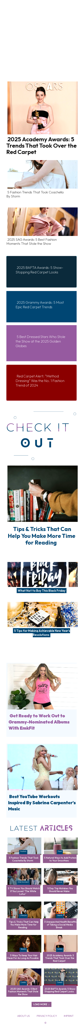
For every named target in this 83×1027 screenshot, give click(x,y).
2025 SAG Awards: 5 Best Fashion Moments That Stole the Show (31, 241)
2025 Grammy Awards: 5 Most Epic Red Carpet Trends (40, 304)
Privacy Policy (47, 1015)
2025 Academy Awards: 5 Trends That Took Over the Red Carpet (41, 145)
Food (60, 851)
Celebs (59, 949)
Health (59, 915)
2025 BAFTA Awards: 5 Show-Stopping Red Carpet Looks (39, 269)
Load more (41, 1004)
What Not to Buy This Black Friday (41, 590)
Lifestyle (23, 915)
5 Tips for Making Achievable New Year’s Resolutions (42, 633)
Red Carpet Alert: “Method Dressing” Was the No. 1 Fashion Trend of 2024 (40, 380)
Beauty (23, 949)
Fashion (23, 851)
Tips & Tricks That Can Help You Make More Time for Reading (41, 535)
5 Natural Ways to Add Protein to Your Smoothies (60, 859)
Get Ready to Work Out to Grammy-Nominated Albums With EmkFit (39, 722)
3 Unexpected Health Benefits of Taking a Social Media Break (60, 924)
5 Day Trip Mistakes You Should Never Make (60, 890)
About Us (23, 1015)
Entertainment (23, 882)
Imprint (69, 1015)
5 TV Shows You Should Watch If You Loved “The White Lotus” (24, 891)
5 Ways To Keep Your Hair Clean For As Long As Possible (23, 957)
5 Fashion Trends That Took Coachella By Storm (34, 194)
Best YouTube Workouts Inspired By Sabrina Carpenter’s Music (42, 803)
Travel (59, 882)
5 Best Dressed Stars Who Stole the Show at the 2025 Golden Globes (40, 341)
